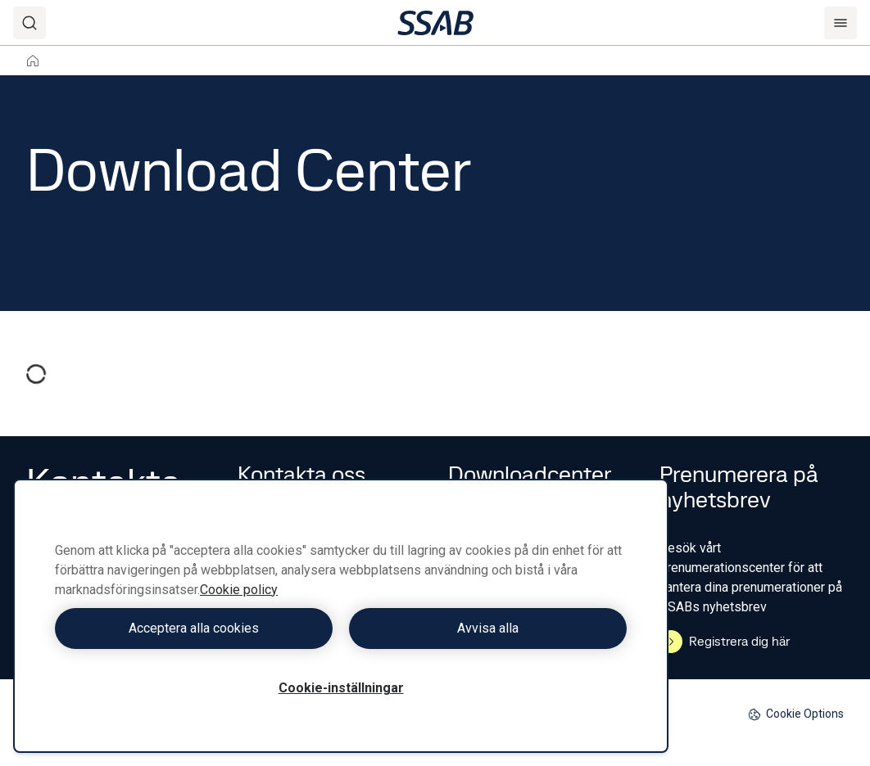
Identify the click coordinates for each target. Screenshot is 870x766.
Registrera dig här (724, 641)
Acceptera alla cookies (194, 628)
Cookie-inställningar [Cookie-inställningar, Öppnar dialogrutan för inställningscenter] (341, 688)
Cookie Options (796, 714)
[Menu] (840, 23)
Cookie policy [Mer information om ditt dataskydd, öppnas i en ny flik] (239, 589)
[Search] (29, 23)
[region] (340, 616)
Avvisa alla (488, 628)
